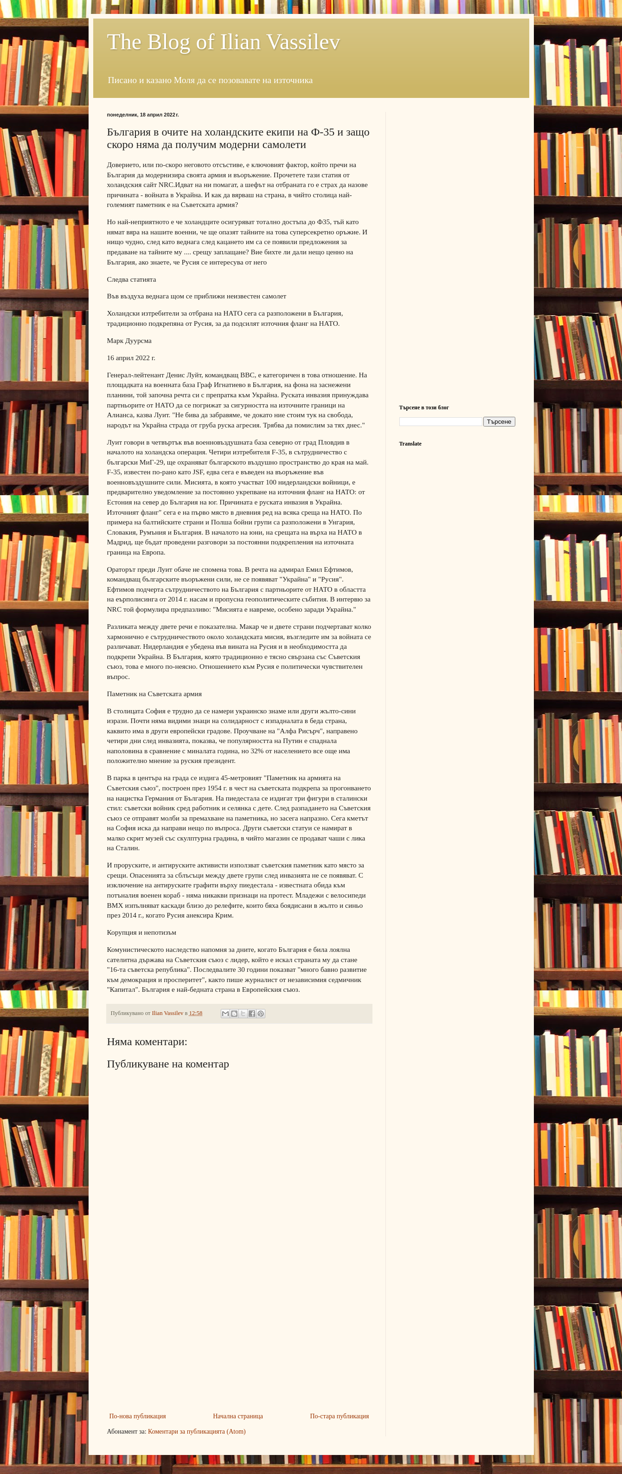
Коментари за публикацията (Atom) (197, 1431)
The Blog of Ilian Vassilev (223, 41)
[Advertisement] (239, 1341)
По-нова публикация (137, 1416)
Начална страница (238, 1416)
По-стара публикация (339, 1416)
